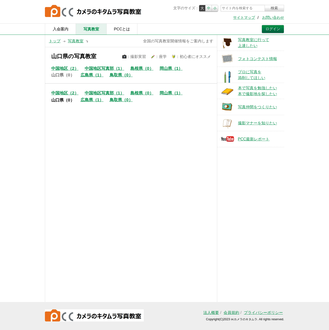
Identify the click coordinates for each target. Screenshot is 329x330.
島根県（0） (142, 68)
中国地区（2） (65, 68)
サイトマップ (244, 17)
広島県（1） (92, 75)
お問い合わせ (273, 17)
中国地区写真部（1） (104, 68)
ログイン (273, 29)
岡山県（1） (171, 68)
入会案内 (60, 29)
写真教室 (91, 29)
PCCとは (122, 29)
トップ (55, 41)
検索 (274, 8)
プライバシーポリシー (263, 313)
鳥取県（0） (121, 75)
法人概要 (211, 313)
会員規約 (231, 313)
